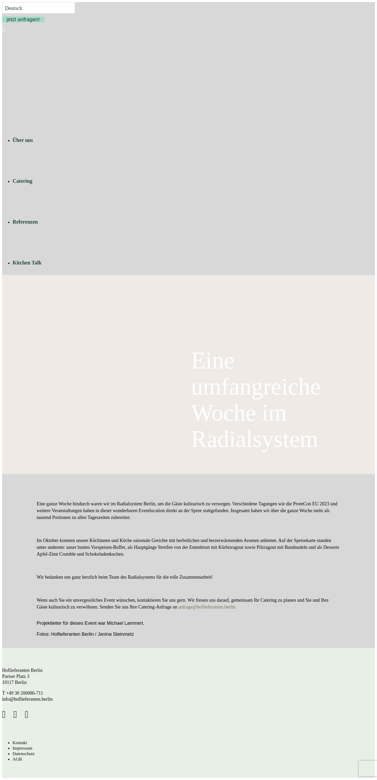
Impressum (22, 748)
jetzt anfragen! (23, 19)
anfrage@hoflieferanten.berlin (206, 607)
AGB (17, 759)
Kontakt (20, 742)
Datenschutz (24, 753)
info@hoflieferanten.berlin (27, 699)
